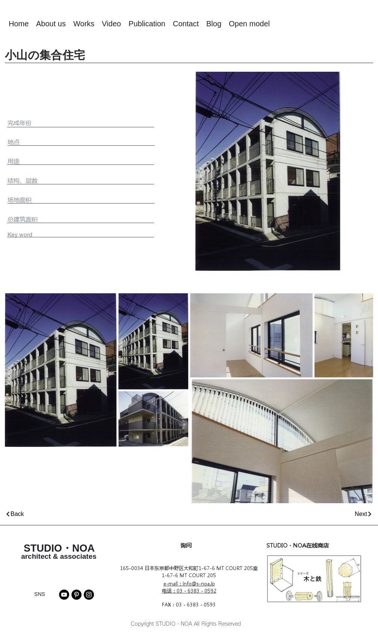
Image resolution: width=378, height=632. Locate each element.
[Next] (283, 514)
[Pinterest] (76, 595)
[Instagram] (89, 595)
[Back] (96, 514)
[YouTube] (64, 595)
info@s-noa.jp (199, 583)
